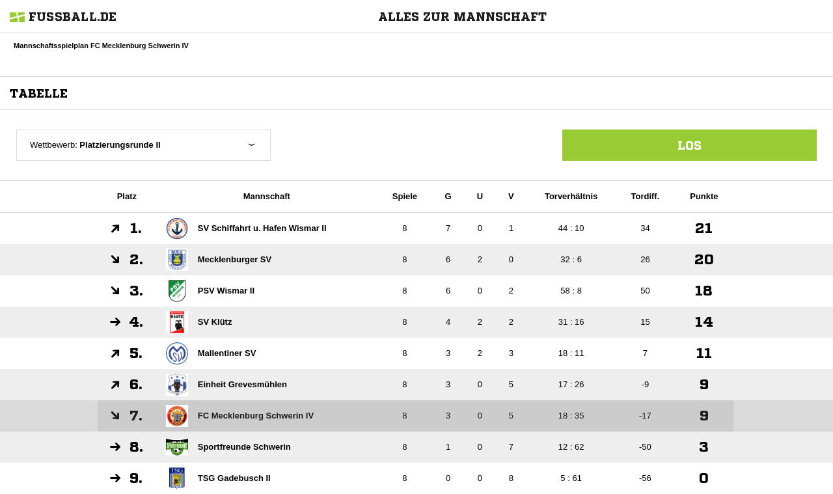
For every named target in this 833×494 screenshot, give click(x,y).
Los (689, 145)
